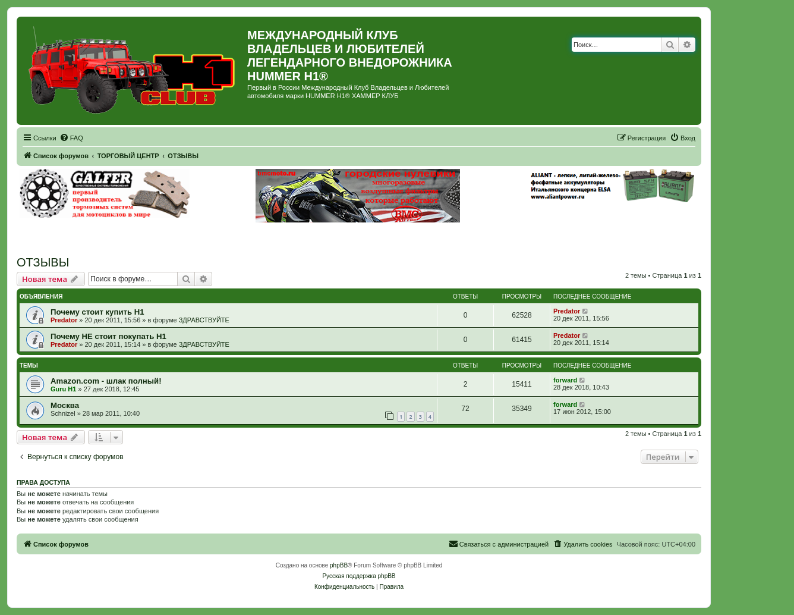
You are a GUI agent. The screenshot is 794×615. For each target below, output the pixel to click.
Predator (64, 320)
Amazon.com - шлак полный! (106, 380)
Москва (65, 405)
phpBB (339, 565)
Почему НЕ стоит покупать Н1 (108, 336)
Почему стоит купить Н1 (97, 312)
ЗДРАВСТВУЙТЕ (204, 320)
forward (565, 380)
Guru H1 (63, 389)
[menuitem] (71, 138)
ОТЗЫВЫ (43, 262)
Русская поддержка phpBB (358, 576)
